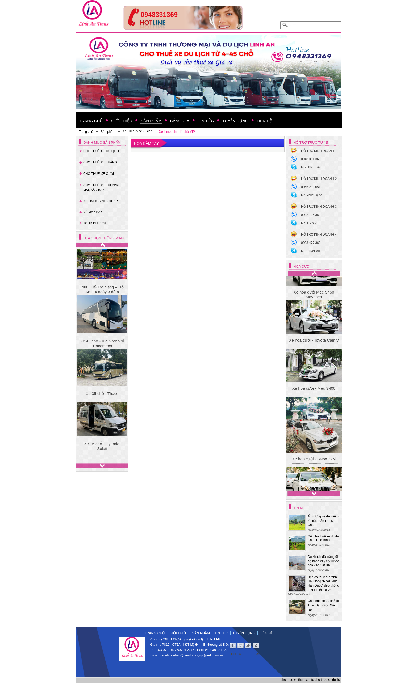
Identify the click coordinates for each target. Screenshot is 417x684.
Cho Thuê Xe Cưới (98, 174)
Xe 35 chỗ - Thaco (102, 393)
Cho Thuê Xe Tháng (100, 162)
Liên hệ (266, 633)
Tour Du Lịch (94, 223)
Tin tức (221, 633)
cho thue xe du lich (328, 680)
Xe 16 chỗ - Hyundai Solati (102, 446)
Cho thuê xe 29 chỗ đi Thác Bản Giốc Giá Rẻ (323, 605)
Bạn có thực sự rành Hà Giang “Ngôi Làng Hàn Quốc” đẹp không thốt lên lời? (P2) (323, 583)
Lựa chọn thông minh (103, 238)
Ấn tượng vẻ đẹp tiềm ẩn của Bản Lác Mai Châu (323, 521)
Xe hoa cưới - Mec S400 (313, 438)
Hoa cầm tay (146, 143)
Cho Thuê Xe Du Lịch (101, 151)
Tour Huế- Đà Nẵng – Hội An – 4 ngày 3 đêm (102, 289)
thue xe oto (306, 680)
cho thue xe (289, 680)
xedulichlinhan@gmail (175, 655)
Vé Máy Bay (92, 212)
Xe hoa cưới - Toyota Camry (314, 390)
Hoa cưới (301, 267)
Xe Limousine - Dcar (100, 201)
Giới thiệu (178, 633)
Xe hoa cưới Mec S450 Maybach (313, 345)
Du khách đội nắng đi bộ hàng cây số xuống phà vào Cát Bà (323, 561)
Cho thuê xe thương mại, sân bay (101, 188)
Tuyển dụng (244, 633)
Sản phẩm (201, 633)
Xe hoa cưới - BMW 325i (314, 294)
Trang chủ (154, 633)
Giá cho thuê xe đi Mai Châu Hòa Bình (323, 538)
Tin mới (299, 508)
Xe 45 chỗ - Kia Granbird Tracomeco (102, 343)
